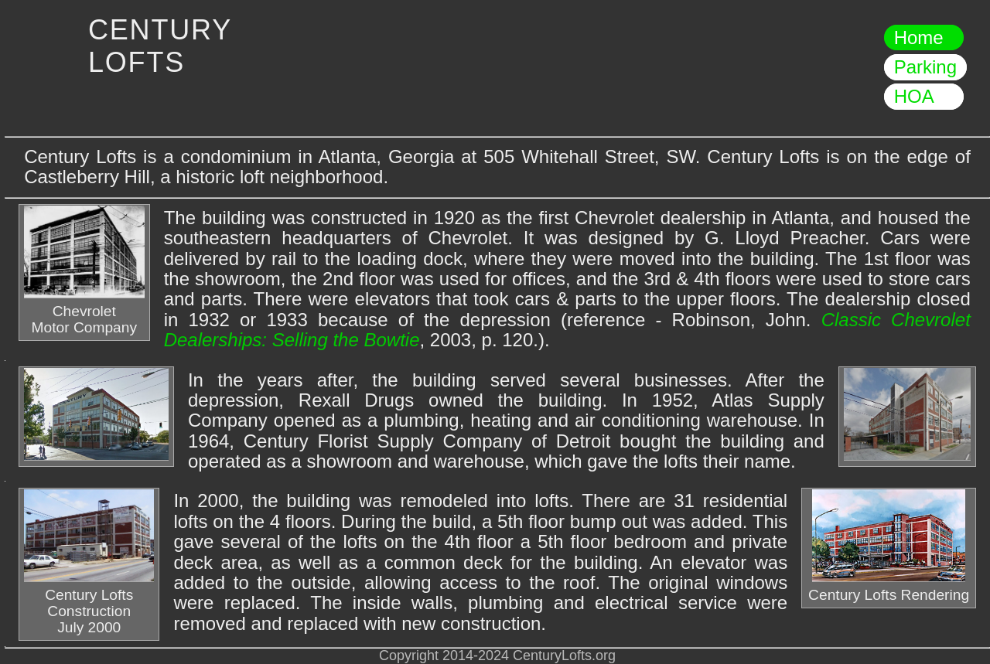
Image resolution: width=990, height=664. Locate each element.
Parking (925, 66)
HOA (924, 97)
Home (924, 37)
